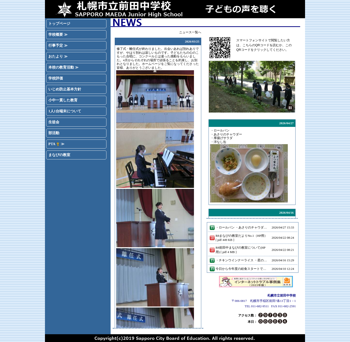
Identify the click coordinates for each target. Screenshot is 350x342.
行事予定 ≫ (58, 45)
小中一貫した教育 (63, 100)
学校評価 (55, 78)
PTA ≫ (56, 144)
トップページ (59, 24)
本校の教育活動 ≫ (63, 67)
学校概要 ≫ (58, 34)
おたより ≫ (58, 56)
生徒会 (53, 122)
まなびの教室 (59, 155)
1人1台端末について (64, 111)
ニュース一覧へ (190, 32)
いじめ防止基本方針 (64, 89)
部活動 (53, 133)
